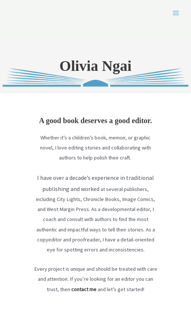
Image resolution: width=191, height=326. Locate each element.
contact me (83, 289)
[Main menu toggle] (176, 13)
